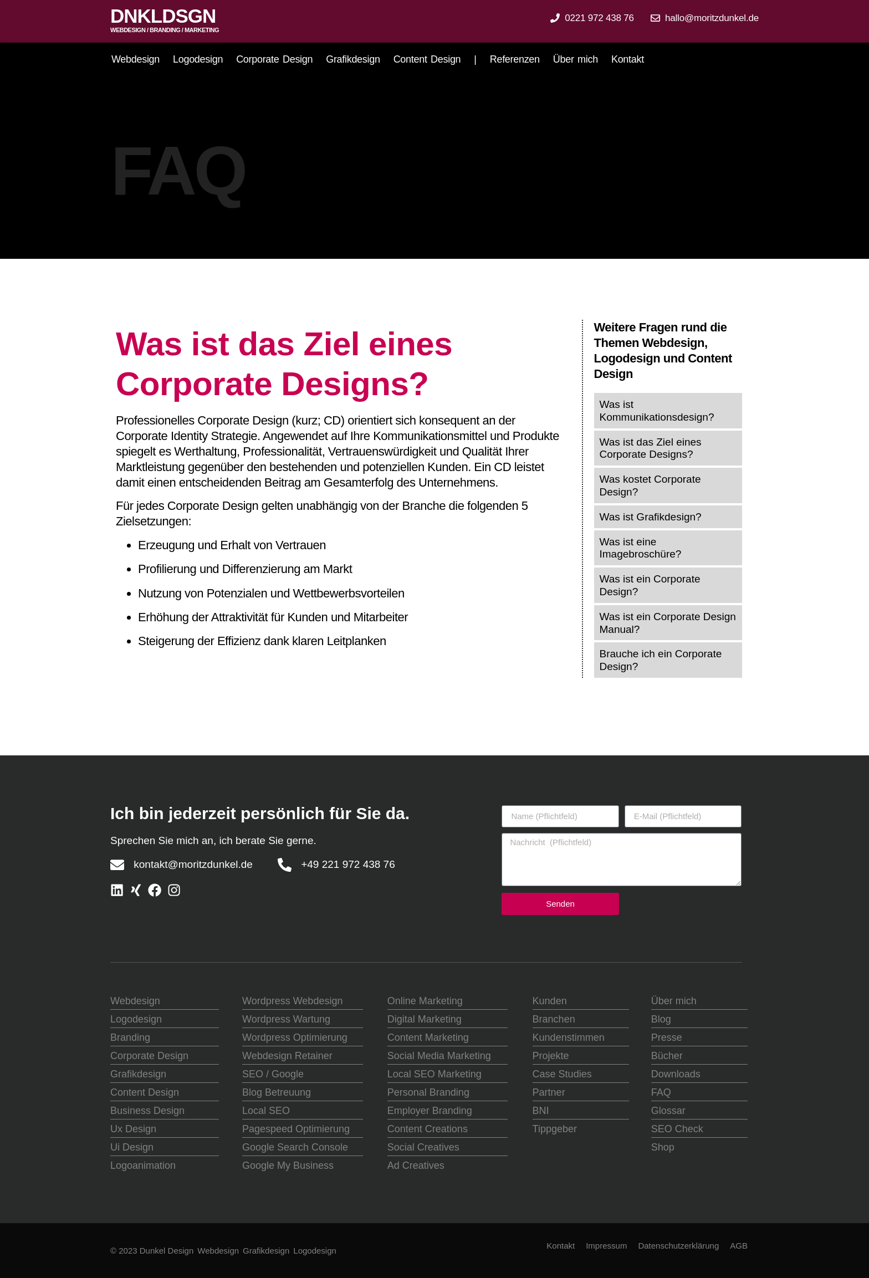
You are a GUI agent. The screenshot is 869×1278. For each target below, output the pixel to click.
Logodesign (198, 59)
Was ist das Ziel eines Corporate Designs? (651, 448)
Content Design (427, 59)
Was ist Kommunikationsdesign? (657, 410)
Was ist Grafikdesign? (651, 517)
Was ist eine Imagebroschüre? (641, 548)
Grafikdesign (353, 59)
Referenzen (515, 59)
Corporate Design (274, 59)
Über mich (575, 59)
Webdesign (135, 59)
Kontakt (627, 59)
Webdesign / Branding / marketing (164, 30)
